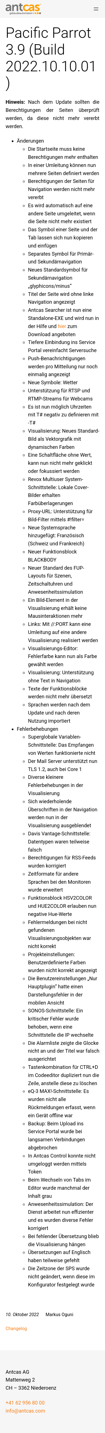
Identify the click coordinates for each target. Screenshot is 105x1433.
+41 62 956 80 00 (25, 1403)
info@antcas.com (25, 1411)
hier (62, 326)
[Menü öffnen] (96, 9)
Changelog (16, 1328)
